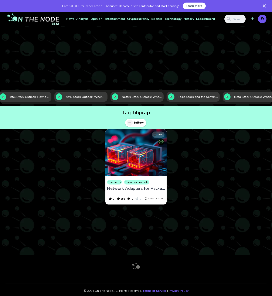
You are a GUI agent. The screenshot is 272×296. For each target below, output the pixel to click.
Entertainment (115, 19)
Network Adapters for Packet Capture (136, 188)
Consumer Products (137, 182)
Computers (114, 182)
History (189, 19)
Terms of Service (154, 291)
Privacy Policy (178, 291)
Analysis (82, 19)
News (70, 19)
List (158, 134)
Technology (172, 19)
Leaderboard (205, 19)
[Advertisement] (136, 58)
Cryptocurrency (138, 19)
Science (156, 19)
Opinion (96, 19)
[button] (252, 19)
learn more (194, 6)
